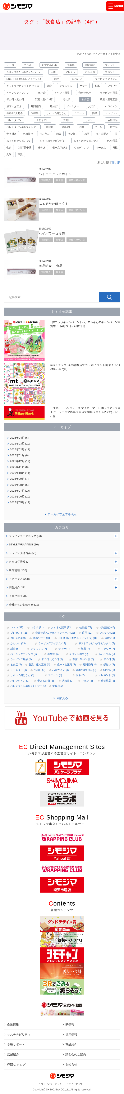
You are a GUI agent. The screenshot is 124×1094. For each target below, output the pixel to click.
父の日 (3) (39, 670)
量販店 (50, 127)
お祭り (83, 127)
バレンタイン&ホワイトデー (22, 127)
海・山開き (102, 133)
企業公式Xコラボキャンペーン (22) (55, 632)
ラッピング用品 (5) (21, 659)
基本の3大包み (14, 113)
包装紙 (71, 65)
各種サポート (16, 1044)
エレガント (111, 113)
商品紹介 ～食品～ (52, 266)
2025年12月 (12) (20, 461)
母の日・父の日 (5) (52, 659)
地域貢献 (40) (107, 627)
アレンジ (70, 72)
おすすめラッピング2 (52, 140)
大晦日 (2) (67, 680)
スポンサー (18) (42, 638)
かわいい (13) (18, 643)
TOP (79, 53)
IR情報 (69, 1024)
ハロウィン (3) (60, 670)
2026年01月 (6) (19, 455)
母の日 (67, 99)
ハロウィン (111, 106)
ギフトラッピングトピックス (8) (96, 643)
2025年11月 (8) (19, 467)
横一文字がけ (59, 147)
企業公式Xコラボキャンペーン (23, 72)
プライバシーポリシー (52, 1084)
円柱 (115, 147)
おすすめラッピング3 (86, 140)
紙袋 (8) (14, 648)
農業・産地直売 (109, 99)
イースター (72, 106)
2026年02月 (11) (20, 449)
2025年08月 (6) (19, 484)
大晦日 (67, 120)
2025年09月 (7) (19, 478)
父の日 (92, 106)
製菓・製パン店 (43, 99)
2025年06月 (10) (20, 496)
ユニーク (79, 113)
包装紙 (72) (85, 627)
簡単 (94, 113)
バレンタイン (14, 120)
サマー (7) (64, 648)
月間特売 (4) (90, 664)
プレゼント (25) (19, 632)
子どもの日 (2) (45, 680)
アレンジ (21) (107, 632)
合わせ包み (84, 92)
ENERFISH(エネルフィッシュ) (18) (77, 638)
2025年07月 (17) (20, 490)
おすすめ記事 (49, 65)
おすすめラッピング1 (18, 140)
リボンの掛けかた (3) (22, 675)
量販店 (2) (58, 685)
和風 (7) (85, 648)
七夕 (9, 147)
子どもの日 (42, 120)
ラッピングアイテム (106, 78)
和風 (97, 85)
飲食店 (85, 99)
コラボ (28, 65)
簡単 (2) (80, 675)
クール (98, 127)
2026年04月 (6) (19, 437)
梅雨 (86, 133)
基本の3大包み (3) (86, 670)
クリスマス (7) (39, 648)
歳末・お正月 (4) (66, 664)
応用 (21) (87, 632)
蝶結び (54, 106)
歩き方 (42, 147)
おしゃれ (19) (18, 638)
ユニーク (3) (55, 675)
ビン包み (45, 133)
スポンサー (111, 72)
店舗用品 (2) (108, 680)
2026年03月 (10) (20, 443)
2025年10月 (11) (20, 472)
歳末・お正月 (14, 106)
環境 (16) (110, 638)
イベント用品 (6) (78, 654)
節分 (58, 133)
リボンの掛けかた (56, 113)
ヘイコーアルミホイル (55, 174)
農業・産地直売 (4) (39, 664)
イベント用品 (61, 92)
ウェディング (81, 147)
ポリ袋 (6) (53, 654)
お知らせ (90, 53)
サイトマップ (75, 1084)
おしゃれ (90, 72)
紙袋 (49, 85)
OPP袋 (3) (109, 670)
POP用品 (112, 140)
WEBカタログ (16, 1064)
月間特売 (36, 106)
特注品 (114, 127)
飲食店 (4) (16, 664)
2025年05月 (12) (20, 502)
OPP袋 (34, 113)
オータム (101, 147)
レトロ (10, 65)
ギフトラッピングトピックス (22, 85)
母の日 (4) (109, 659)
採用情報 (71, 1034)
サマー (83, 85)
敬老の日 (66, 127)
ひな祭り (73, 133)
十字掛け (11, 133)
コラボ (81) (37, 627)
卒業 (20, 154)
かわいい (77, 78)
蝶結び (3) (109, 664)
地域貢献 (90, 65)
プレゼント (111, 65)
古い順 (115, 162)
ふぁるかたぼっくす (53, 203)
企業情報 (13, 1024)
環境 (56, 78)
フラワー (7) (108, 648)
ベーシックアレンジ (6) (23, 654)
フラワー (112, 85)
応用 (53, 72)
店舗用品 (112, 120)
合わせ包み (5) (106, 654)
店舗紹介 (13, 1054)
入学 (9, 154)
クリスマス (65, 85)
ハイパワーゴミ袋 (52, 233)
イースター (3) (18, 670)
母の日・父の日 (15, 99)
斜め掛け (28, 133)
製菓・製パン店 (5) (83, 659)
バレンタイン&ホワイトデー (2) (28, 685)
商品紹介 (46, 180)
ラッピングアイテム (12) (52, 643)
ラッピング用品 (109, 92)
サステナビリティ (19, 1034)
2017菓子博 (24, 147)
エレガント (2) (106, 675)
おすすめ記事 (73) (61, 627)
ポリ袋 (42, 92)
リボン (89, 120)
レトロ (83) (16, 627)
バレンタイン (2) (19, 680)
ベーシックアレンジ (17, 92)
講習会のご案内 (75, 1054)
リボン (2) (87, 680)
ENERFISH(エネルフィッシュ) (23, 78)
